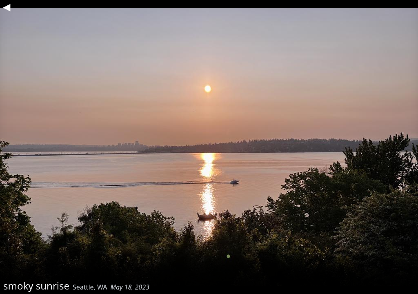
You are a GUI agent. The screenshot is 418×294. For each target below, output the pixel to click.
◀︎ (6, 6)
